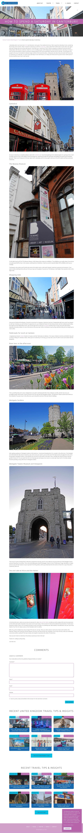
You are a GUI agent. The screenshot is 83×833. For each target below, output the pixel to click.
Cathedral (37, 155)
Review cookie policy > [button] (69, 825)
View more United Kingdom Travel (41, 755)
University (43, 46)
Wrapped (46, 325)
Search (47, 826)
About (28, 826)
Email (10, 685)
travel (7, 39)
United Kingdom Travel (15, 39)
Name (11, 679)
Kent (26, 45)
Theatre (41, 826)
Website (11, 692)
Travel (34, 826)
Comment (12, 661)
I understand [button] (67, 828)
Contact (54, 826)
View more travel (41, 812)
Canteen (22, 336)
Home (4, 39)
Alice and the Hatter (44, 622)
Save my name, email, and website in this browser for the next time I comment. (29, 698)
